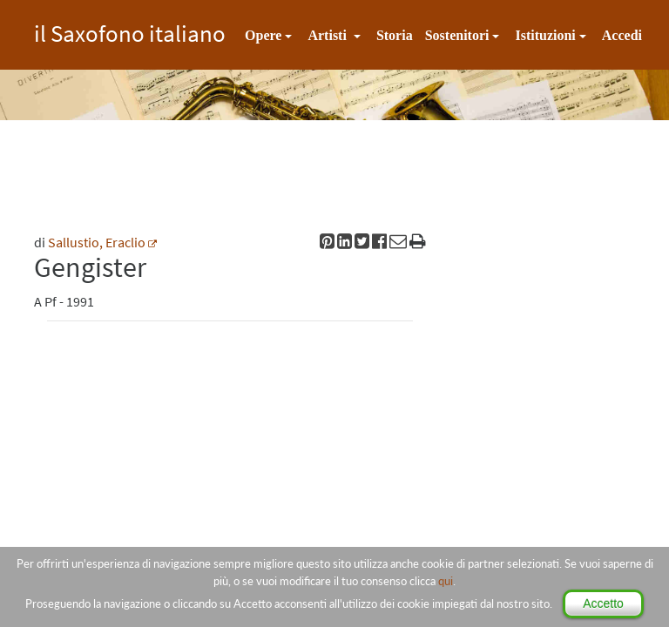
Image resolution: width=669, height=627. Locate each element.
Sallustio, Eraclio (96, 242)
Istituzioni (545, 35)
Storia (394, 35)
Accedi (622, 35)
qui (445, 581)
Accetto (603, 603)
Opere (263, 35)
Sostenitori (457, 35)
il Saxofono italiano (130, 31)
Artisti (328, 35)
